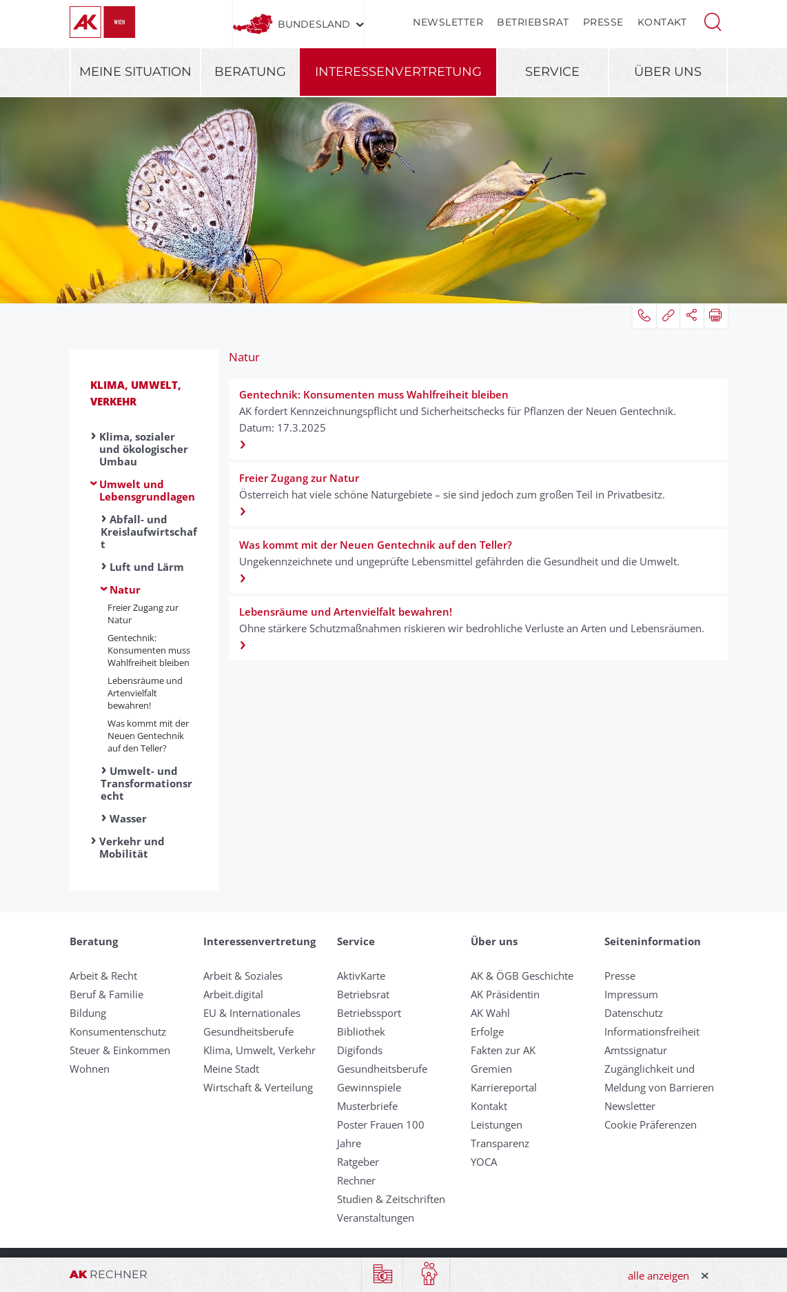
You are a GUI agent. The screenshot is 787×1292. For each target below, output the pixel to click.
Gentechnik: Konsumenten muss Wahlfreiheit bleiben (149, 650)
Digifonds (359, 1050)
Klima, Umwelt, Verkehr (259, 1050)
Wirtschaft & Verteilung (258, 1087)
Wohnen (90, 1069)
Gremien (491, 1069)
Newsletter (448, 22)
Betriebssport (369, 1013)
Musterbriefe (367, 1106)
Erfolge (487, 1031)
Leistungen (496, 1124)
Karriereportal (504, 1087)
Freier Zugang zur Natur (143, 613)
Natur (125, 589)
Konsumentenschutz (118, 1031)
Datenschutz (633, 1013)
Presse (603, 22)
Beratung (250, 71)
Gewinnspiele (369, 1087)
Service (552, 71)
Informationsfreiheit (651, 1031)
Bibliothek (361, 1031)
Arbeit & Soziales (243, 975)
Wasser (128, 818)
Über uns (668, 71)
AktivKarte (361, 975)
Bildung (88, 1013)
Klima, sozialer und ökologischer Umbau (143, 449)
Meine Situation (135, 71)
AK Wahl (490, 1013)
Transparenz (500, 1143)
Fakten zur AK (503, 1050)
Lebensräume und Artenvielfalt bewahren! (145, 692)
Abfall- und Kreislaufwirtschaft (149, 531)
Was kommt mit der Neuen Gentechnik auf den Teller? (148, 735)
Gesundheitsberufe (248, 1031)
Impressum (631, 994)
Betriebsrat (533, 22)
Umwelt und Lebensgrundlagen (147, 490)
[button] (712, 20)
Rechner (356, 1180)
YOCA (484, 1162)
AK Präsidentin (505, 994)
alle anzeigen (658, 1275)
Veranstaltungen (375, 1217)
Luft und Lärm (147, 567)
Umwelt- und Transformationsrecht (146, 783)
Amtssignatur (635, 1050)
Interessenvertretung (398, 71)
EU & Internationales (251, 1013)
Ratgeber (358, 1162)
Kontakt (662, 22)
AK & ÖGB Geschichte (522, 975)
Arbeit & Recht (103, 975)
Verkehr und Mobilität (132, 847)
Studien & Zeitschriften (391, 1199)
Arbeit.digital (233, 994)
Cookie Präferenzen (650, 1124)
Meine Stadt (231, 1069)
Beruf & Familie (106, 994)
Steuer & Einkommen (120, 1050)
